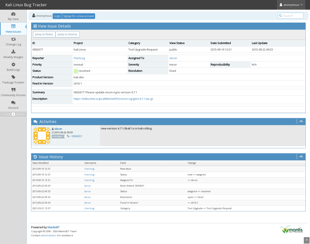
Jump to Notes (44, 34)
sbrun (173, 58)
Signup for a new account (78, 16)
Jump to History (67, 34)
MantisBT (53, 227)
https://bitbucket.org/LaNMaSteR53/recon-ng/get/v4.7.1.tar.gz (113, 99)
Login (57, 16)
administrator (49, 235)
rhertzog (79, 58)
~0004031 (76, 136)
